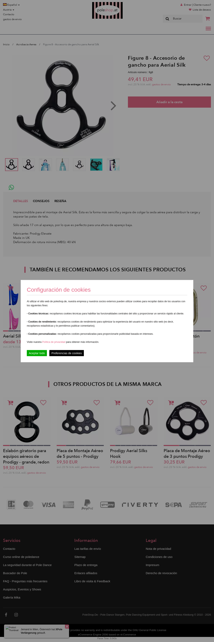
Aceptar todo (37, 353)
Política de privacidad (54, 341)
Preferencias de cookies (66, 353)
